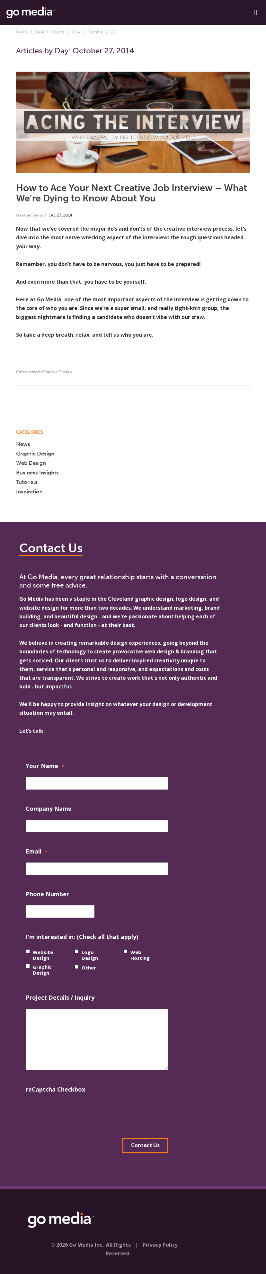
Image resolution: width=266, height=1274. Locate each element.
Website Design (43, 955)
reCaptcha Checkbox (55, 1089)
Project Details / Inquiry (60, 997)
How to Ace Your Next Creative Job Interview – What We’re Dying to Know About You (131, 193)
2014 (76, 32)
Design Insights (50, 32)
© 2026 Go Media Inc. (76, 1244)
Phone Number (47, 894)
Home (22, 32)
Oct (52, 215)
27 (59, 215)
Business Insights (37, 472)
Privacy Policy (160, 1244)
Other (89, 967)
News (23, 444)
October (95, 32)
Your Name (45, 766)
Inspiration (29, 491)
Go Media (31, 598)
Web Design (31, 463)
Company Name (49, 808)
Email (36, 852)
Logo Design (90, 955)
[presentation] (74, 1113)
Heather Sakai (29, 215)
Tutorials (27, 482)
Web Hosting (140, 955)
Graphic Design (57, 371)
